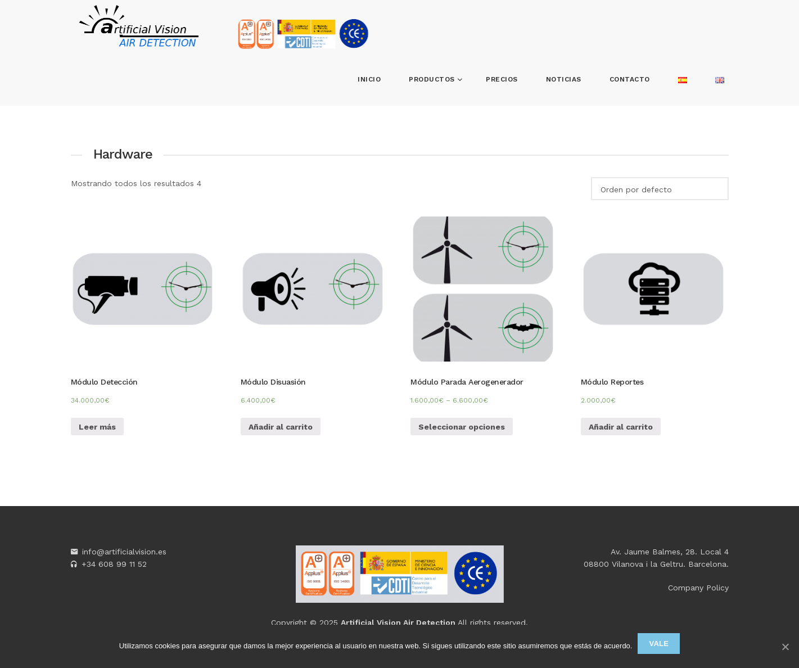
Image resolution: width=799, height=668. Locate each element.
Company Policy (698, 587)
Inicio (369, 79)
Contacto (630, 79)
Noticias (563, 79)
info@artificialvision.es (124, 551)
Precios (502, 79)
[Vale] (785, 646)
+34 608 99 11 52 (114, 563)
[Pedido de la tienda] (660, 188)
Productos (433, 79)
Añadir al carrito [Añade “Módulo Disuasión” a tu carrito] (281, 426)
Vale (659, 643)
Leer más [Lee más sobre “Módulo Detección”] (97, 426)
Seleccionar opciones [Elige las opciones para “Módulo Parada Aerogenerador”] (461, 426)
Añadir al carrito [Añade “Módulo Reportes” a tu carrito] (621, 426)
